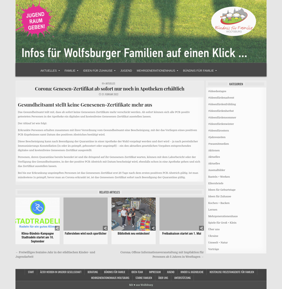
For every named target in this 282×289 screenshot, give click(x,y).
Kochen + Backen (219, 203)
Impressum (155, 272)
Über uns (214, 229)
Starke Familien (144, 278)
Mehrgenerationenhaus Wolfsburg (110, 278)
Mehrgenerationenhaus (156, 70)
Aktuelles (49, 70)
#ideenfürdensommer (222, 117)
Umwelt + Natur (218, 242)
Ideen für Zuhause (97, 70)
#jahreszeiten (217, 137)
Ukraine (213, 235)
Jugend (126, 70)
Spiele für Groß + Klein (222, 222)
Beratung (93, 272)
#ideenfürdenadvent (221, 97)
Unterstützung (182, 278)
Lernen (212, 209)
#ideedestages (217, 91)
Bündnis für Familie (198, 70)
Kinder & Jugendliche (192, 272)
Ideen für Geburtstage (222, 189)
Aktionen (214, 150)
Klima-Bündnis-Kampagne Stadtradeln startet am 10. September (37, 237)
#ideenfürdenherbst (221, 110)
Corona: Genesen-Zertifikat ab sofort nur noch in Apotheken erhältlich (109, 88)
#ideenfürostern (218, 130)
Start (31, 272)
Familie (70, 70)
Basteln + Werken (219, 176)
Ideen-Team (137, 272)
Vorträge (213, 249)
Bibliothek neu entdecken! (134, 233)
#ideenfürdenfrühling (222, 104)
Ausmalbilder (216, 170)
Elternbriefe (215, 183)
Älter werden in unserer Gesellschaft (61, 272)
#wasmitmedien (218, 143)
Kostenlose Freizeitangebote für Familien (232, 272)
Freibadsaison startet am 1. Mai (181, 233)
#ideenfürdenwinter (221, 123)
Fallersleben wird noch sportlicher (85, 233)
